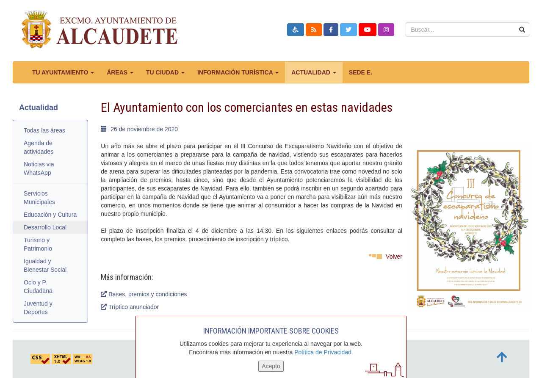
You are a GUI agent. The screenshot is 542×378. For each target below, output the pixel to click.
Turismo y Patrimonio (38, 244)
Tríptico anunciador (130, 307)
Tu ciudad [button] (165, 72)
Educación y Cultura (50, 214)
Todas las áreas (44, 130)
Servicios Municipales (39, 197)
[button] (295, 29)
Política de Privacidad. (323, 352)
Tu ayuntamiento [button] (63, 72)
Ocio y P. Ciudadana (38, 286)
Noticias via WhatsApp (39, 168)
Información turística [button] (238, 72)
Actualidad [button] (313, 72)
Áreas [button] (120, 72)
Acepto (271, 366)
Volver (394, 256)
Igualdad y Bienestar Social (45, 265)
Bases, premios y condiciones (144, 294)
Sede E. (360, 72)
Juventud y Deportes (38, 307)
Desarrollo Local (45, 227)
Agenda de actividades (38, 147)
